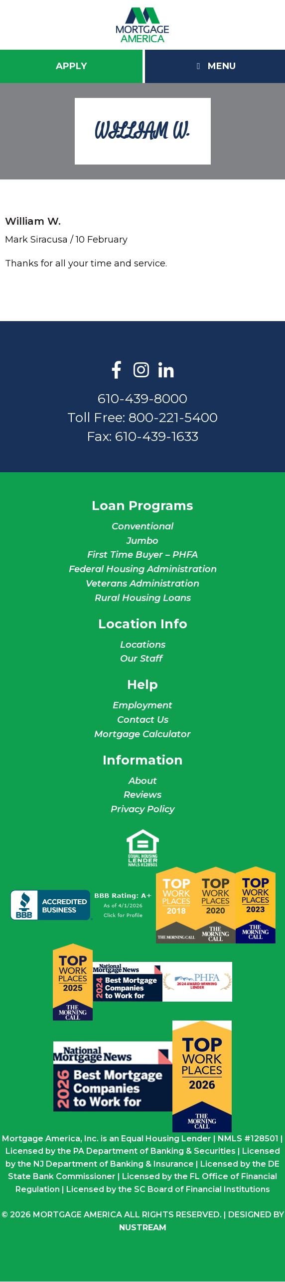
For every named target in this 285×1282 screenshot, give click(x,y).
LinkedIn (166, 370)
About (143, 780)
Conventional (142, 526)
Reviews (142, 794)
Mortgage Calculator (142, 734)
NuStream (142, 1227)
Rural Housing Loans (143, 598)
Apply (71, 66)
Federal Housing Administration (143, 569)
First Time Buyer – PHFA (142, 554)
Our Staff (142, 658)
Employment (142, 705)
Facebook (116, 370)
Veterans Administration (142, 583)
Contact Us (142, 719)
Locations (142, 644)
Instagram (141, 370)
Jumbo (142, 540)
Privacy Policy (142, 809)
